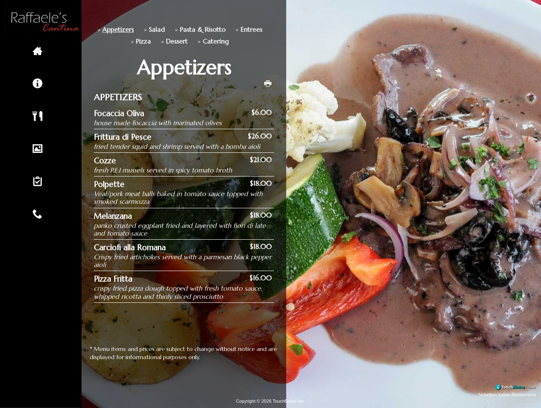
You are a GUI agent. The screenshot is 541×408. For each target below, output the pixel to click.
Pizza (100, 41)
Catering (172, 41)
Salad (113, 29)
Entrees (208, 29)
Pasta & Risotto (159, 29)
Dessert (133, 41)
